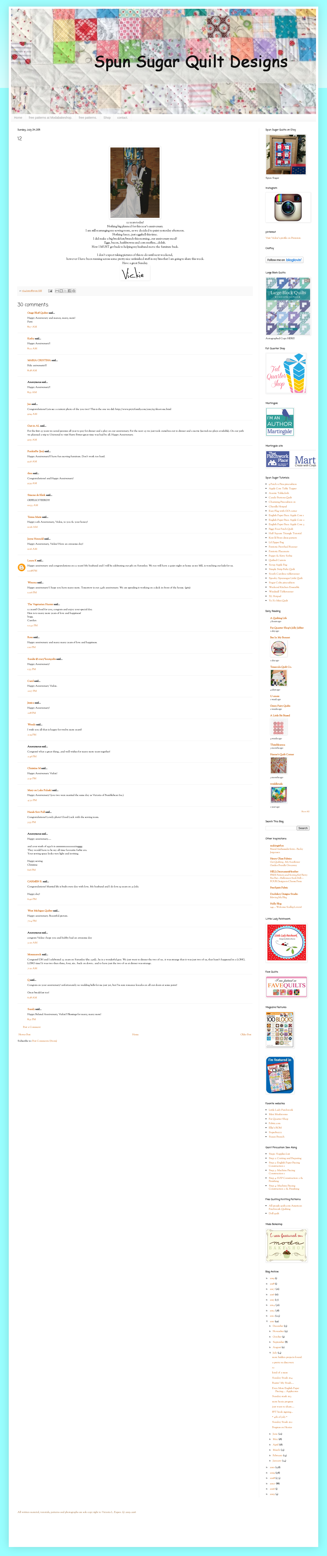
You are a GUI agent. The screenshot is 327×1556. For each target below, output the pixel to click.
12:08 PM (32, 571)
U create (274, 696)
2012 (272, 1316)
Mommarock (34, 955)
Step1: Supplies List (279, 1154)
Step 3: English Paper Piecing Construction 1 (284, 1164)
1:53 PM (31, 669)
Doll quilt (274, 1214)
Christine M (34, 768)
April (276, 1445)
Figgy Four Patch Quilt (281, 529)
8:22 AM (32, 349)
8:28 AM (32, 371)
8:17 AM (32, 327)
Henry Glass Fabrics (280, 859)
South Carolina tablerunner (284, 574)
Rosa (30, 637)
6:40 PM (31, 899)
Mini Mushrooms (278, 1114)
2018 (272, 1284)
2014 (272, 1305)
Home (18, 117)
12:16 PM (32, 593)
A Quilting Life (278, 618)
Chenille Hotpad (278, 507)
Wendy (31, 725)
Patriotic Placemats (279, 551)
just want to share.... (283, 1407)
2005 (272, 1494)
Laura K (31, 561)
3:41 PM (31, 779)
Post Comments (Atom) (44, 1041)
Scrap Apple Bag (278, 565)
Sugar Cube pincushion (282, 583)
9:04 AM (32, 414)
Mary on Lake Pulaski (39, 790)
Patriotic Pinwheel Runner (283, 547)
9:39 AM (32, 483)
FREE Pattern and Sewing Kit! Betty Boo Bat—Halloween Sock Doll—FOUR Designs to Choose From (288, 878)
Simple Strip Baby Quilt (282, 569)
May (275, 1439)
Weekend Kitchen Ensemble (284, 587)
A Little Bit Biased (280, 716)
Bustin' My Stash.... (283, 1383)
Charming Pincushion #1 (282, 502)
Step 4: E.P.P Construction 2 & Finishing (286, 1179)
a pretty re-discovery (283, 1363)
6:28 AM (32, 998)
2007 (273, 1484)
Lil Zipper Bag (276, 542)
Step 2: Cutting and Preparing (285, 1158)
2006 (272, 1489)
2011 (272, 1321)
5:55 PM (31, 822)
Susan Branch (276, 1137)
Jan (29, 404)
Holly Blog (275, 904)
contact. (122, 117)
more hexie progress (282, 1402)
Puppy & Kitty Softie (280, 556)
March (277, 1450)
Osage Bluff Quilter (37, 313)
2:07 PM (32, 691)
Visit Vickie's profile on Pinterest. (283, 238)
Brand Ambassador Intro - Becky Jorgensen (286, 850)
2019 (272, 1278)
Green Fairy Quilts (280, 706)
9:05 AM (32, 440)
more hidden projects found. (287, 1357)
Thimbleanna (277, 745)
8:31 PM (31, 1019)
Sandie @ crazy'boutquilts (41, 659)
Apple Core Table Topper (282, 489)
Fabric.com (274, 1123)
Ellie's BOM (275, 1128)
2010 (272, 1467)
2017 (272, 1289)
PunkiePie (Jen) (35, 451)
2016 (272, 1295)
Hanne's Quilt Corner (282, 755)
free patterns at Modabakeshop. (50, 117)
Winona (32, 583)
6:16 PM (31, 870)
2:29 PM (31, 735)
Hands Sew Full (36, 812)
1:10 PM (31, 647)
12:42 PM (32, 626)
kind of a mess (279, 1373)
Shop (107, 117)
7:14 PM (31, 921)
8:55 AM (32, 392)
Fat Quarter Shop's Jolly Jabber (287, 628)
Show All (305, 811)
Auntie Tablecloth (279, 493)
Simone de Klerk (36, 495)
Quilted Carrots (277, 560)
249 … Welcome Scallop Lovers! (286, 907)
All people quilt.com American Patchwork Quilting (285, 1207)
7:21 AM (32, 968)
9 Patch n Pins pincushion (283, 484)
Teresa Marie (34, 517)
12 (273, 1368)
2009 (272, 1473)
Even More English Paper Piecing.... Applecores (285, 1389)
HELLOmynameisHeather (284, 872)
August (277, 1347)
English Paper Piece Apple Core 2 (286, 520)
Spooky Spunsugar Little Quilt (286, 578)
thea (29, 473)
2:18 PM (31, 713)
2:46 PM (31, 757)
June (275, 1434)
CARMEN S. (34, 882)
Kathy (30, 339)
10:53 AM (32, 505)
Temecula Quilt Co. (281, 667)
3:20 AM (32, 943)
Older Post (246, 1035)
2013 (272, 1311)
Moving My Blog (278, 897)
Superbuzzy (275, 1132)
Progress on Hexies (282, 1427)
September (279, 1342)
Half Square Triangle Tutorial (285, 533)
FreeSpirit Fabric (279, 888)
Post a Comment (32, 1027)
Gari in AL (33, 426)
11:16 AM (32, 549)
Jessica (30, 703)
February (278, 1456)
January (277, 1461)
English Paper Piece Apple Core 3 (286, 524)
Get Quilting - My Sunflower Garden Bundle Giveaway (285, 863)
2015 (272, 1300)
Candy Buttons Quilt (280, 498)
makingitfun (277, 846)
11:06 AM (32, 527)
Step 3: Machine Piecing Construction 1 (282, 1172)
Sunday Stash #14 (282, 1378)
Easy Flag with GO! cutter (283, 511)
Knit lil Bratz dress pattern (283, 538)
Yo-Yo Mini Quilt (278, 601)
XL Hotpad (275, 596)
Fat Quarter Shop (278, 1119)
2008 (272, 1478)
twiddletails (276, 784)
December (278, 1326)
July (275, 1353)
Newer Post (25, 1035)
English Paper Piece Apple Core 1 (286, 515)
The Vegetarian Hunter (40, 604)
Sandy (31, 1009)
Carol (30, 681)
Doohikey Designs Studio (284, 894)
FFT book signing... (282, 1412)
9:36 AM (32, 462)
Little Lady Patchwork (281, 1110)
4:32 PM (32, 800)
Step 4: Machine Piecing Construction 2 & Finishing (284, 1187)
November (278, 1331)
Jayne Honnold (35, 539)
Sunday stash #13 (281, 1396)
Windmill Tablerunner (281, 592)
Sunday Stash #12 (282, 1422)
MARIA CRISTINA (39, 360)
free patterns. (88, 117)
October (277, 1337)
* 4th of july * (279, 1417)
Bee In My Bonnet (280, 638)
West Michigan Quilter (39, 911)
